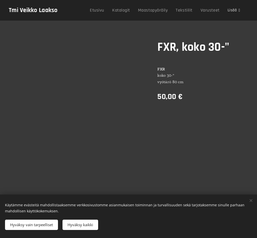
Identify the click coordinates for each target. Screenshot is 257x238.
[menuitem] (107, 10)
